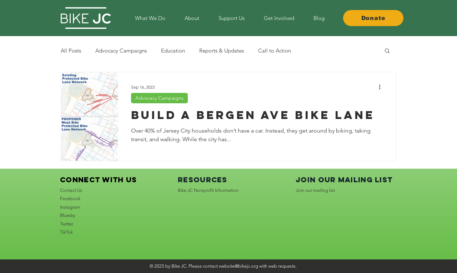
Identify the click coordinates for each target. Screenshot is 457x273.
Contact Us (71, 190)
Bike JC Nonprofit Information (208, 190)
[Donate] (373, 18)
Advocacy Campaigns (121, 50)
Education (173, 50)
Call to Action (274, 50)
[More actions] (382, 87)
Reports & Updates (221, 50)
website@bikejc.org (238, 266)
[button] (279, 18)
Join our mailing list (315, 190)
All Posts (71, 50)
